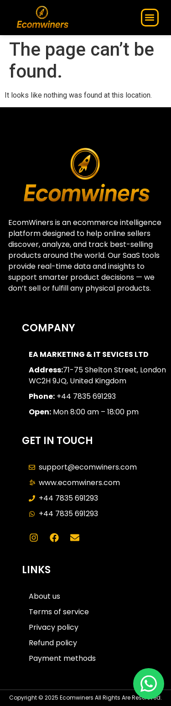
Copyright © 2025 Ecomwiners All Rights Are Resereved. (85, 697)
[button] (150, 17)
